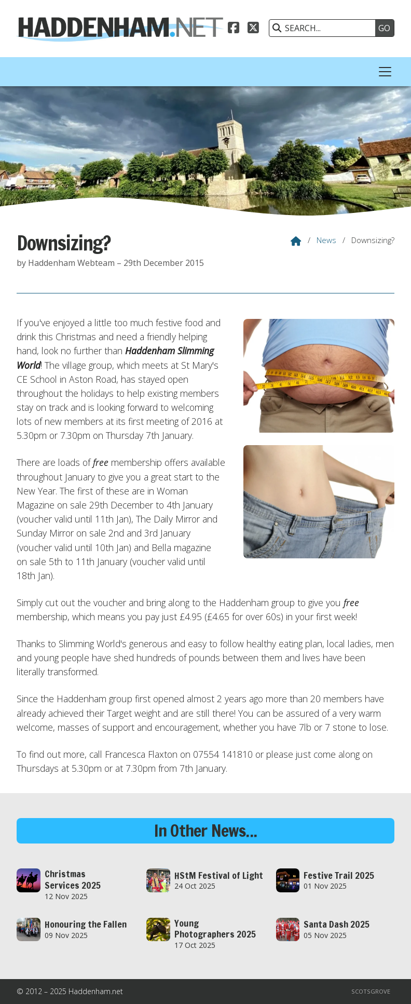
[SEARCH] (325, 28)
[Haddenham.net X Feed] (253, 26)
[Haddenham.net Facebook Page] (233, 26)
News (326, 240)
